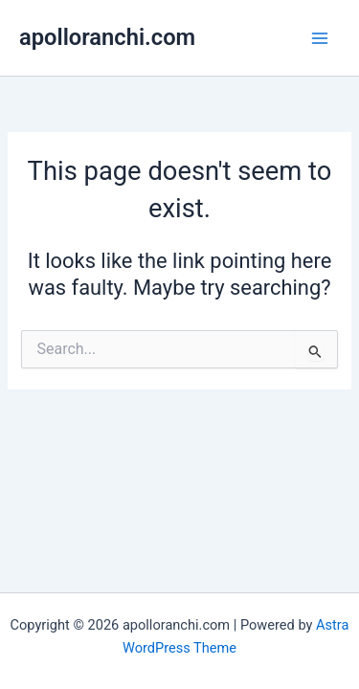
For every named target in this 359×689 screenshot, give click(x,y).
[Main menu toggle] (320, 38)
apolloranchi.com (107, 37)
